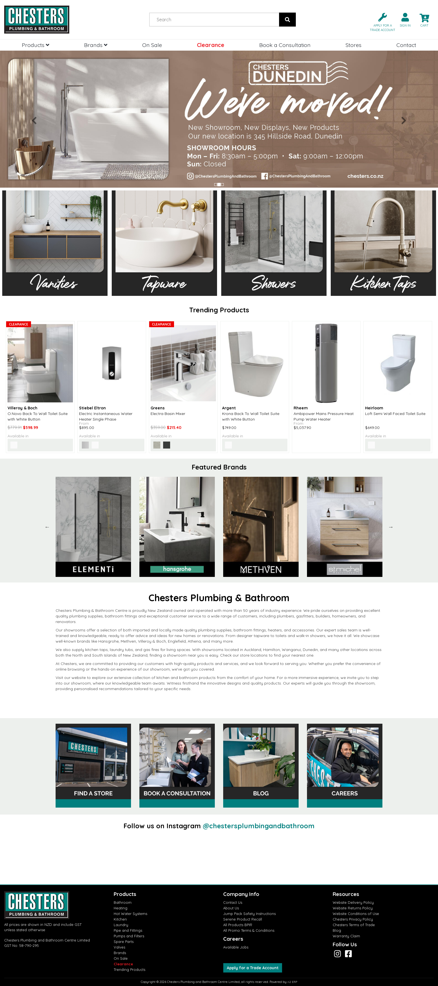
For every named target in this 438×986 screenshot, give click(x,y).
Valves (119, 947)
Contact (406, 44)
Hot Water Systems (130, 913)
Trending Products (129, 969)
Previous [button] (47, 527)
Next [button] (391, 527)
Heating (120, 908)
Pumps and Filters (129, 936)
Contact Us (232, 902)
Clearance (210, 44)
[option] (93, 527)
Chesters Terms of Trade (354, 925)
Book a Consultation (285, 44)
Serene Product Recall (242, 919)
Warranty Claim (346, 936)
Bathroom (123, 902)
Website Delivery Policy (353, 902)
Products (35, 44)
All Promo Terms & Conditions (248, 930)
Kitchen (120, 919)
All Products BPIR (237, 925)
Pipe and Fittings (128, 930)
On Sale (152, 44)
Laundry (121, 925)
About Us (231, 908)
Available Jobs (235, 947)
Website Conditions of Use (356, 913)
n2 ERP (292, 982)
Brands (95, 44)
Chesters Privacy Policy (353, 919)
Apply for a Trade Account (252, 967)
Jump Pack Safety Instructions (249, 913)
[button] (380, 21)
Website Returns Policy (353, 908)
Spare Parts (124, 941)
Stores (353, 44)
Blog (337, 930)
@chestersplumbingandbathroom (259, 826)
